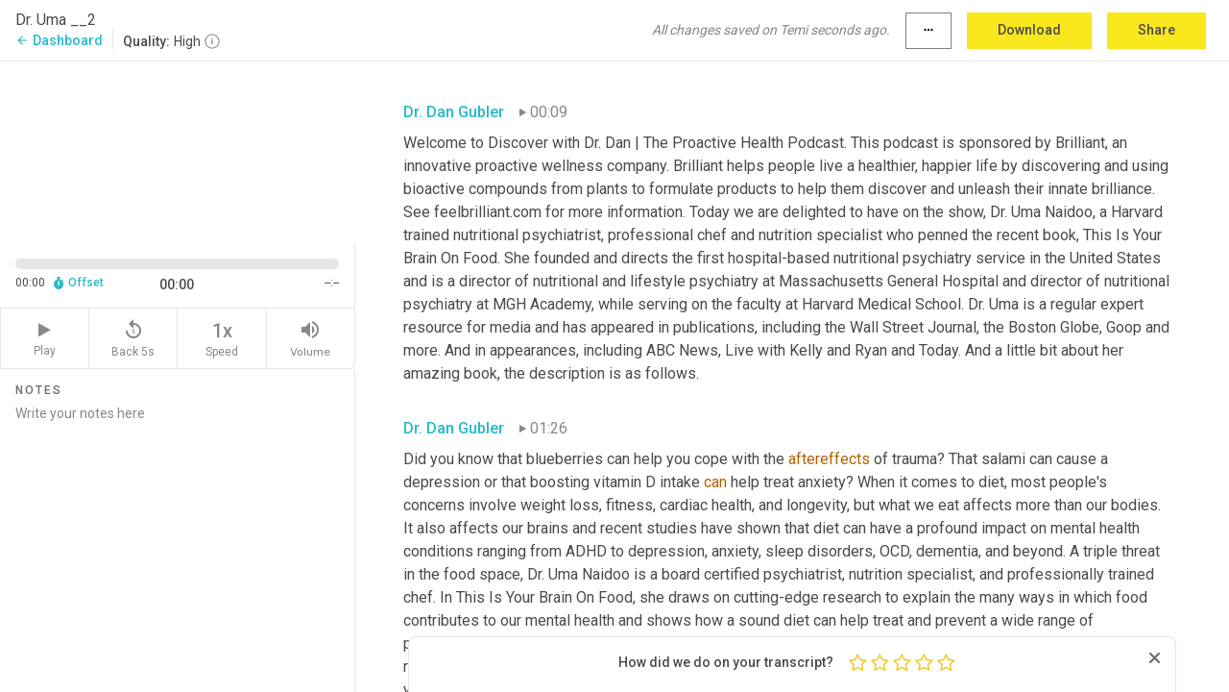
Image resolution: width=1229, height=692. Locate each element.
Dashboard (59, 40)
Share (1156, 29)
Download (1029, 29)
